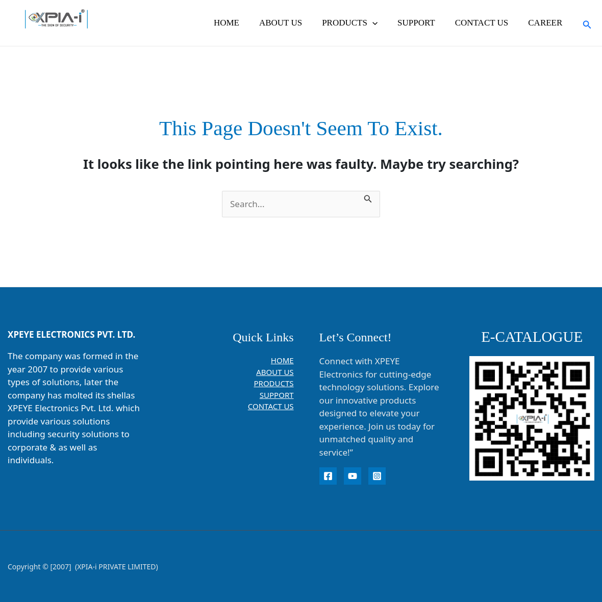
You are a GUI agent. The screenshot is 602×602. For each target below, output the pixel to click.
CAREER (547, 23)
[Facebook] (328, 476)
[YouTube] (352, 476)
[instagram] (377, 476)
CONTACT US (485, 23)
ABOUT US (291, 23)
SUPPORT (423, 23)
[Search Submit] (368, 197)
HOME (240, 23)
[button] (381, 23)
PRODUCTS (359, 23)
